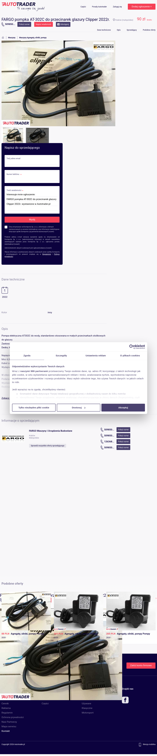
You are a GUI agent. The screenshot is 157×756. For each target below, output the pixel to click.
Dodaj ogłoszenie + (142, 6)
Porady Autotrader (99, 7)
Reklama (6, 708)
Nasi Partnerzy (9, 722)
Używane (86, 703)
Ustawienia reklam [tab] (96, 355)
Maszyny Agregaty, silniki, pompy (33, 38)
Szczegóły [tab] (61, 355)
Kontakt (6, 731)
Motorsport (87, 712)
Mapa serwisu (9, 726)
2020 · (4, 638)
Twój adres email (13, 159)
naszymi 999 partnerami (34, 371)
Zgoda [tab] (27, 355)
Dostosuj (78, 407)
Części (83, 7)
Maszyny (11, 38)
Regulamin (7, 712)
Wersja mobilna (149, 744)
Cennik (5, 703)
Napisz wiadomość (43, 24)
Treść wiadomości (14, 190)
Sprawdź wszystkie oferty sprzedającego (47, 446)
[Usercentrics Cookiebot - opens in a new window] (131, 346)
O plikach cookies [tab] (130, 355)
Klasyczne (87, 708)
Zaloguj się (117, 7)
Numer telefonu (13, 174)
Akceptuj (123, 407)
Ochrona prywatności (13, 717)
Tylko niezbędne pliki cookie (33, 407)
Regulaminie (46, 254)
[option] (78, 654)
